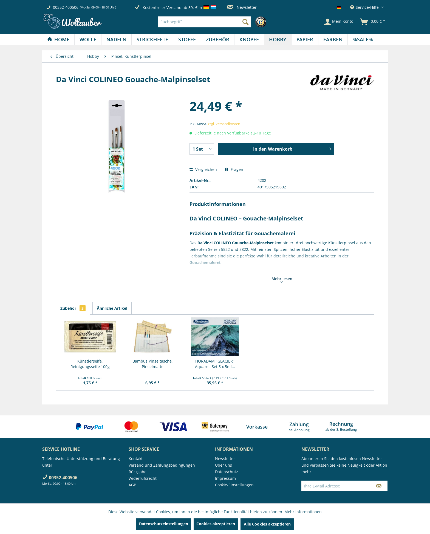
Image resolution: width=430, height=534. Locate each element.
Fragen (234, 169)
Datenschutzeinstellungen (163, 523)
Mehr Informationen (303, 511)
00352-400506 (65, 7)
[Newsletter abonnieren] (378, 486)
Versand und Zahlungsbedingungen (162, 465)
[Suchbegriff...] (204, 21)
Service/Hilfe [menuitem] (365, 7)
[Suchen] (245, 21)
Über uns (223, 465)
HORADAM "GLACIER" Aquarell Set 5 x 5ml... (215, 363)
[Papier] (305, 39)
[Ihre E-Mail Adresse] (335, 486)
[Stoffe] (187, 39)
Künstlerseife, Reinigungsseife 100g (90, 363)
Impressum (225, 478)
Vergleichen (203, 169)
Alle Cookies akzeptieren (267, 524)
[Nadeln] (116, 39)
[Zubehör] (217, 39)
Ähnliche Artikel (112, 308)
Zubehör (73, 308)
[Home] (58, 39)
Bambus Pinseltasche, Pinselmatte (152, 363)
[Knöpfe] (249, 39)
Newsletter (242, 7)
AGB (132, 484)
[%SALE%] (363, 39)
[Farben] (332, 39)
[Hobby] (277, 39)
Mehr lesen (281, 279)
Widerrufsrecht (143, 478)
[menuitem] (213, 21)
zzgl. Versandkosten (224, 123)
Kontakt (136, 458)
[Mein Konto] (338, 22)
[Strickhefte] (152, 39)
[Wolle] (88, 39)
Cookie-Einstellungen (234, 484)
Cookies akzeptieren (215, 523)
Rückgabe (137, 471)
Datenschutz (226, 471)
